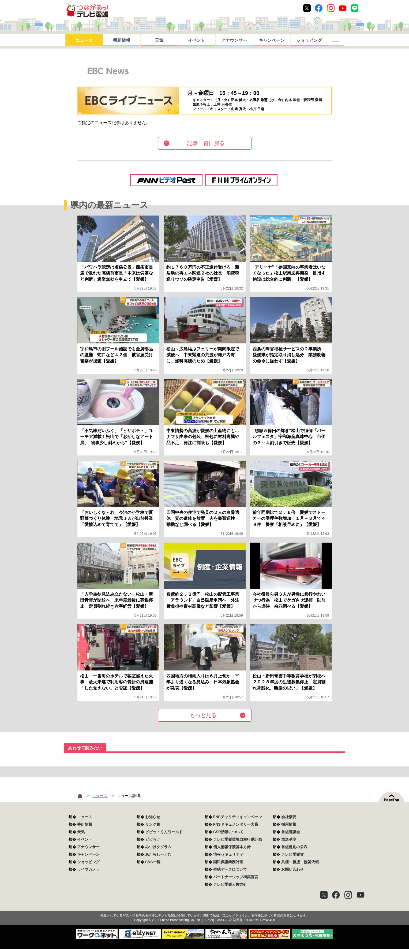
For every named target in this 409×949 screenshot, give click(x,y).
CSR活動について (228, 832)
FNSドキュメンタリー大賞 (235, 824)
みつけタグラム (158, 847)
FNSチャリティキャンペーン (237, 817)
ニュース (84, 40)
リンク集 (152, 824)
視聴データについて (230, 869)
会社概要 (288, 817)
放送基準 (288, 839)
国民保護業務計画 (228, 862)
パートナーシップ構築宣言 (235, 877)
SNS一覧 (152, 862)
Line (355, 8)
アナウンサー (234, 40)
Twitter (307, 8)
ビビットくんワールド (164, 832)
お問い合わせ (292, 869)
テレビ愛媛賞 (292, 854)
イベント (196, 40)
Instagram (331, 8)
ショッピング (309, 40)
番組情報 (121, 40)
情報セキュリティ (228, 854)
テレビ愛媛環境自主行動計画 (237, 839)
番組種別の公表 (294, 847)
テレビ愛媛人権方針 (230, 884)
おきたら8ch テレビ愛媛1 (87, 10)
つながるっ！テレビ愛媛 (204, 906)
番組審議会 (290, 832)
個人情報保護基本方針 (232, 847)
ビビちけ (152, 839)
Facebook (319, 8)
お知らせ (152, 817)
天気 (159, 40)
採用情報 (288, 824)
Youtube (343, 8)
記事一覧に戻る (206, 143)
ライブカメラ (88, 869)
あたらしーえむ (158, 854)
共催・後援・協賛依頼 (300, 862)
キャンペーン (271, 40)
